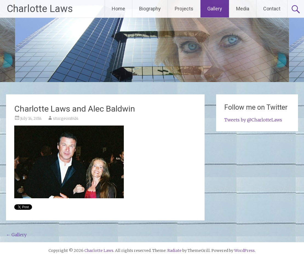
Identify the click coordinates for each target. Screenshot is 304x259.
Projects (184, 8)
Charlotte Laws (40, 8)
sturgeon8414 (65, 118)
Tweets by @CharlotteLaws (253, 120)
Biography (150, 8)
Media (242, 8)
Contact (271, 8)
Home (118, 8)
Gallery (214, 8)
